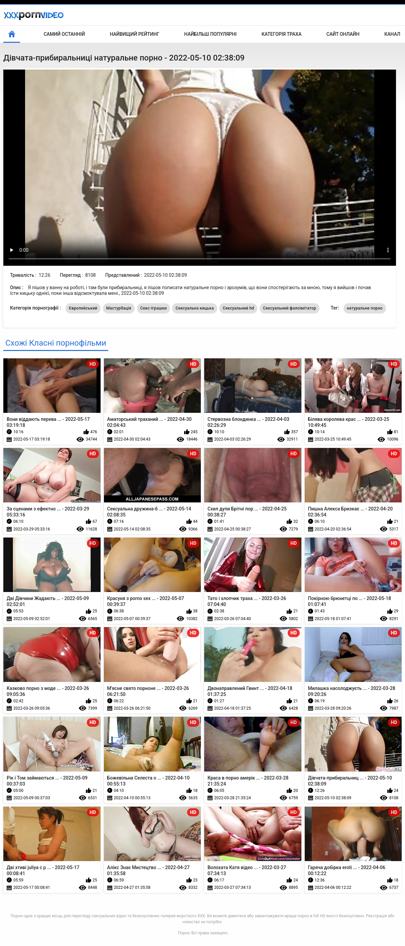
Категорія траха (281, 34)
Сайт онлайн (343, 34)
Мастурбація (118, 308)
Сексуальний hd (238, 308)
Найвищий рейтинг (134, 34)
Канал (392, 34)
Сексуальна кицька (194, 308)
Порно (184, 933)
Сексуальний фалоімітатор (289, 308)
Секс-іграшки (153, 308)
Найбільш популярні (210, 34)
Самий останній (64, 34)
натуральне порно (365, 308)
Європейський (83, 308)
